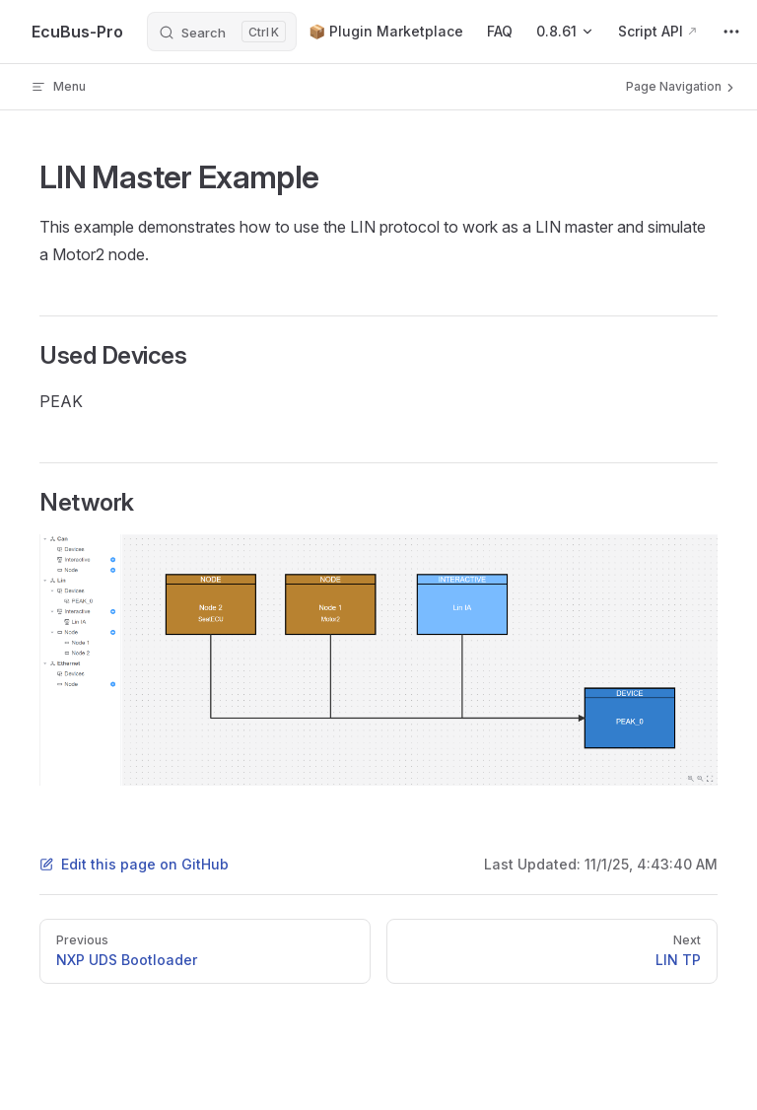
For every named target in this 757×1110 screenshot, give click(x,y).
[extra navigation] (731, 31)
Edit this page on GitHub (134, 864)
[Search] (222, 31)
